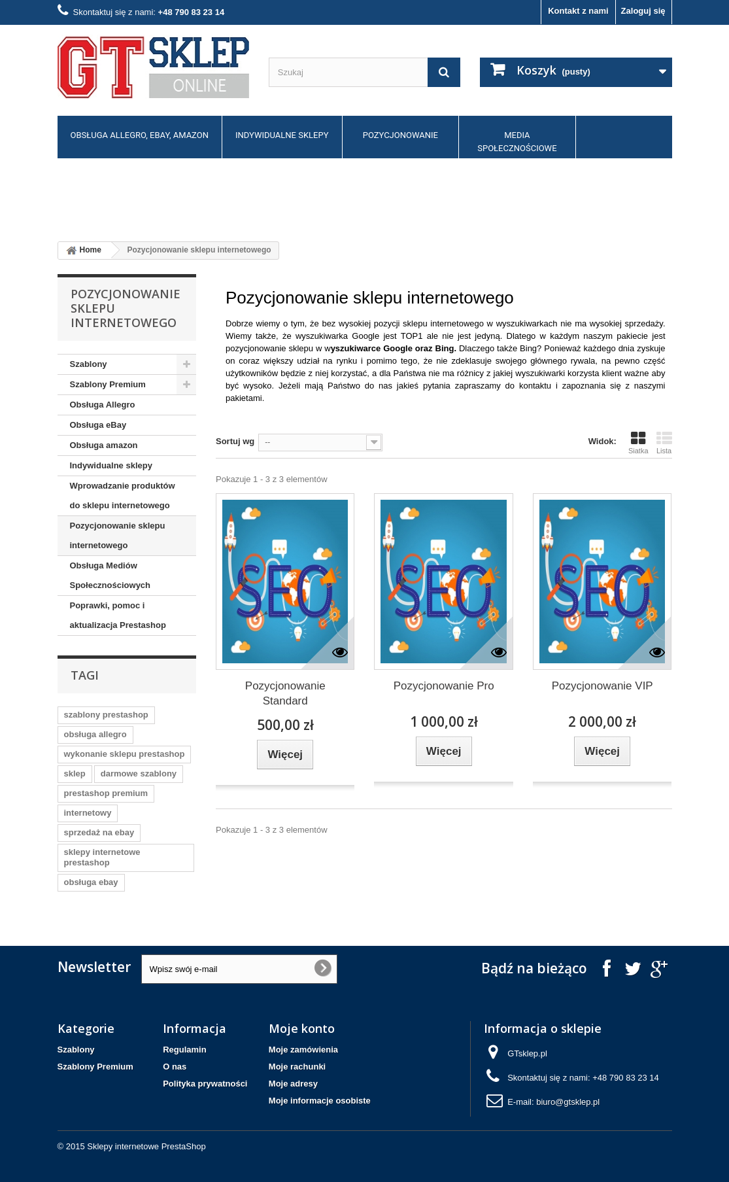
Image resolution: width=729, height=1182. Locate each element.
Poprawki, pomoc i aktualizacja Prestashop (118, 615)
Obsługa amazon (104, 445)
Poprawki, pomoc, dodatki (115, 194)
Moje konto (302, 1028)
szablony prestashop (106, 715)
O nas (174, 1066)
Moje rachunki (297, 1066)
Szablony (88, 364)
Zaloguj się (643, 11)
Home (82, 250)
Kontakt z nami (578, 11)
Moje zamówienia (303, 1049)
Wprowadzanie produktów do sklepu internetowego (122, 495)
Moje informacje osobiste (320, 1100)
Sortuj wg (235, 441)
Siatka (638, 443)
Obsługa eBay (98, 425)
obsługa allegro (95, 734)
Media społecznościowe (516, 141)
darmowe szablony (139, 773)
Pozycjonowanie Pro (444, 686)
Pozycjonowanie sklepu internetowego (117, 535)
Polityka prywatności (205, 1083)
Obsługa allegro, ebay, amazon (140, 135)
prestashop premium (106, 793)
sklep (75, 773)
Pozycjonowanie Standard (285, 693)
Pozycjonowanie (400, 135)
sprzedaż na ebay (99, 832)
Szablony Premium (108, 384)
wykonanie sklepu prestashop (124, 754)
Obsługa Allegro (102, 404)
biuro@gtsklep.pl (568, 1102)
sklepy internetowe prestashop (102, 857)
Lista (664, 443)
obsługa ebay (91, 882)
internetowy (88, 813)
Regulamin (184, 1049)
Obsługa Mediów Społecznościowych (110, 575)
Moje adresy (293, 1083)
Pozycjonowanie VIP (602, 686)
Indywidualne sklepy (282, 135)
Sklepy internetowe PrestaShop (146, 1146)
